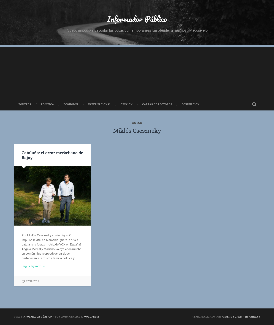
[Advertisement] (137, 72)
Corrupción (191, 104)
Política (47, 104)
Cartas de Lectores (157, 104)
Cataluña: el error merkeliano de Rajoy (52, 155)
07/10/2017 (32, 281)
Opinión (127, 104)
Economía (71, 104)
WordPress (91, 316)
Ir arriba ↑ (252, 316)
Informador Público (137, 18)
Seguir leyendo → (33, 266)
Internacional (99, 104)
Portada (24, 104)
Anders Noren (232, 316)
